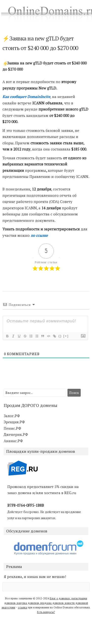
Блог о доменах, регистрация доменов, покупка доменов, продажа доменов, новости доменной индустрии (45, 603)
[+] (66, 336)
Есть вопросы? (46, 612)
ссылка (22, 607)
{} (60, 336)
